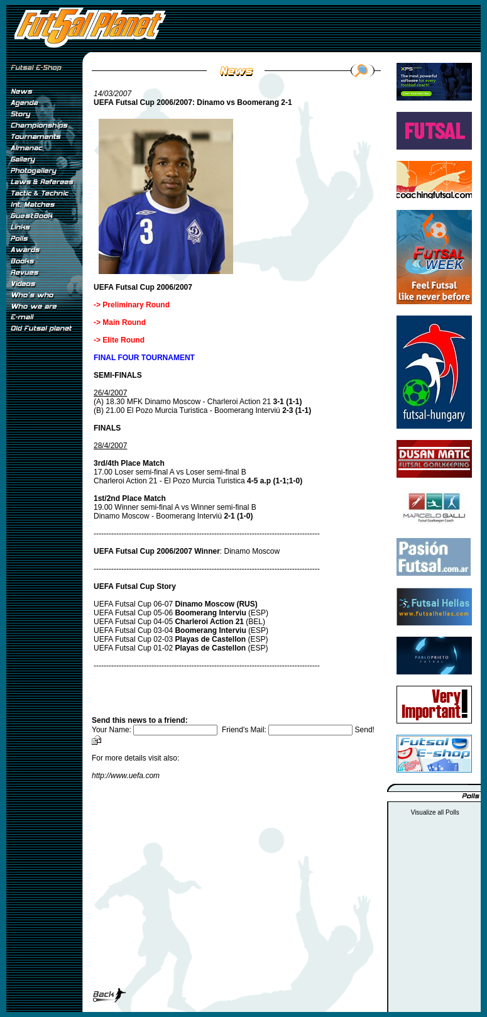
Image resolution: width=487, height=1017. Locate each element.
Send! (365, 729)
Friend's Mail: (288, 729)
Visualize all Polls (435, 812)
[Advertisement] (44, 546)
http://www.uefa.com (126, 775)
